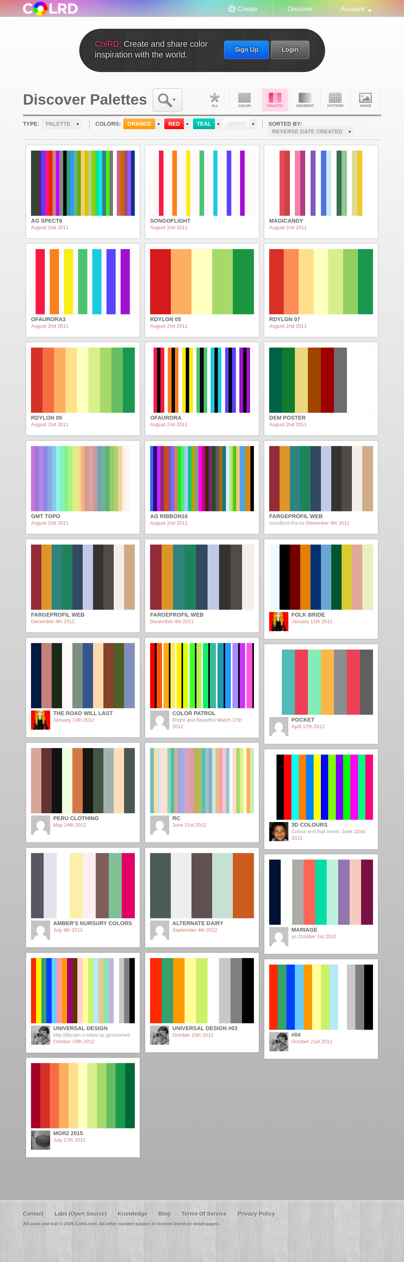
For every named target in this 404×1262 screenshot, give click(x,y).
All (214, 100)
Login (289, 49)
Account (353, 9)
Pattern (335, 100)
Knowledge (132, 1214)
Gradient (305, 100)
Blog (164, 1214)
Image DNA (366, 100)
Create (248, 9)
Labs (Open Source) (80, 1214)
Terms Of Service (204, 1214)
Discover (300, 9)
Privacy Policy (256, 1214)
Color (245, 100)
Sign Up (246, 49)
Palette (275, 100)
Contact (33, 1214)
